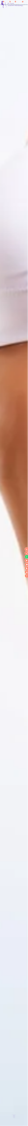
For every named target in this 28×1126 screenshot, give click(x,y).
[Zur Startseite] (11, 7)
